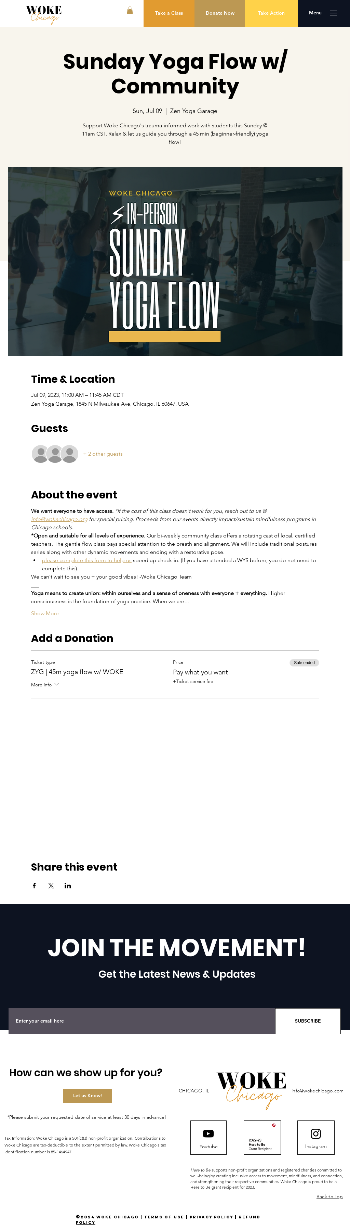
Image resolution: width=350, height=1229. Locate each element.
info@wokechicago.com (318, 1091)
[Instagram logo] (316, 1134)
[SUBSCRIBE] (308, 1021)
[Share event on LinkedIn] (68, 885)
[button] (130, 10)
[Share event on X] (51, 885)
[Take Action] (271, 13)
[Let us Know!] (87, 1096)
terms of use (164, 1217)
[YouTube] (208, 1133)
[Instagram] (316, 1146)
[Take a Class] (169, 13)
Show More (45, 613)
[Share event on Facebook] (34, 885)
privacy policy (211, 1217)
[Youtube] (208, 1147)
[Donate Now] (219, 13)
